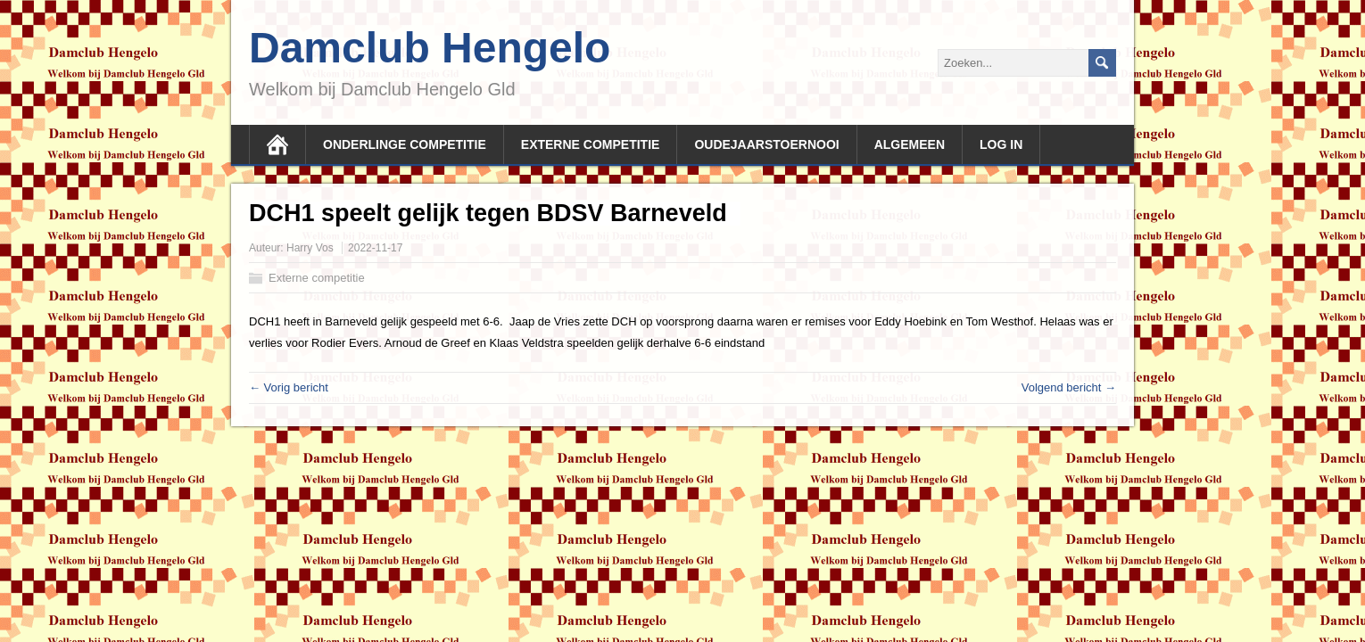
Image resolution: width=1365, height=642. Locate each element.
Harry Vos (310, 248)
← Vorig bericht (288, 387)
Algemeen (909, 144)
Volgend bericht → (1069, 387)
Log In (1001, 144)
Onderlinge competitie (404, 144)
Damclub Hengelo (429, 47)
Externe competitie (590, 144)
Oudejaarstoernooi (766, 144)
